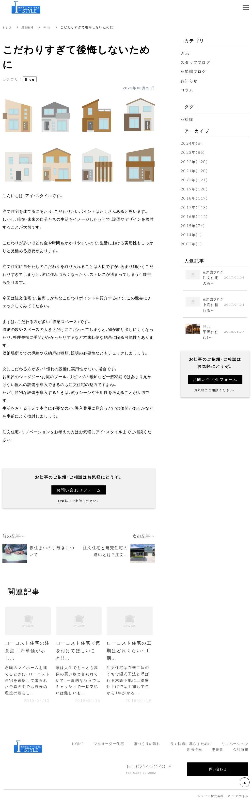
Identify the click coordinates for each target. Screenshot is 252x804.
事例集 (217, 751)
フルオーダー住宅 (109, 745)
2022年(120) (194, 161)
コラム (187, 90)
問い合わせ (217, 770)
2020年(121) (194, 180)
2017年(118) (194, 207)
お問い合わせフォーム (78, 490)
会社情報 (240, 751)
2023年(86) (193, 152)
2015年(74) (193, 225)
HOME (78, 745)
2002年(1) (192, 244)
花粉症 (187, 119)
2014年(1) (192, 234)
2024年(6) (192, 143)
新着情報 (30, 27)
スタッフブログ (196, 62)
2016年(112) (194, 216)
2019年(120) (194, 189)
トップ (7, 27)
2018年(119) (194, 198)
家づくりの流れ (147, 745)
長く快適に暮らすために (191, 745)
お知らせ (190, 80)
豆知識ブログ (194, 71)
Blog (51, 27)
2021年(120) (194, 170)
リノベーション (235, 745)
